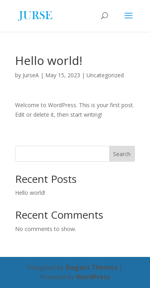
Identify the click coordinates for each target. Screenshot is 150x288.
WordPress (93, 276)
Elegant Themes (91, 267)
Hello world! (30, 192)
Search (122, 154)
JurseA (31, 75)
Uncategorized (105, 75)
